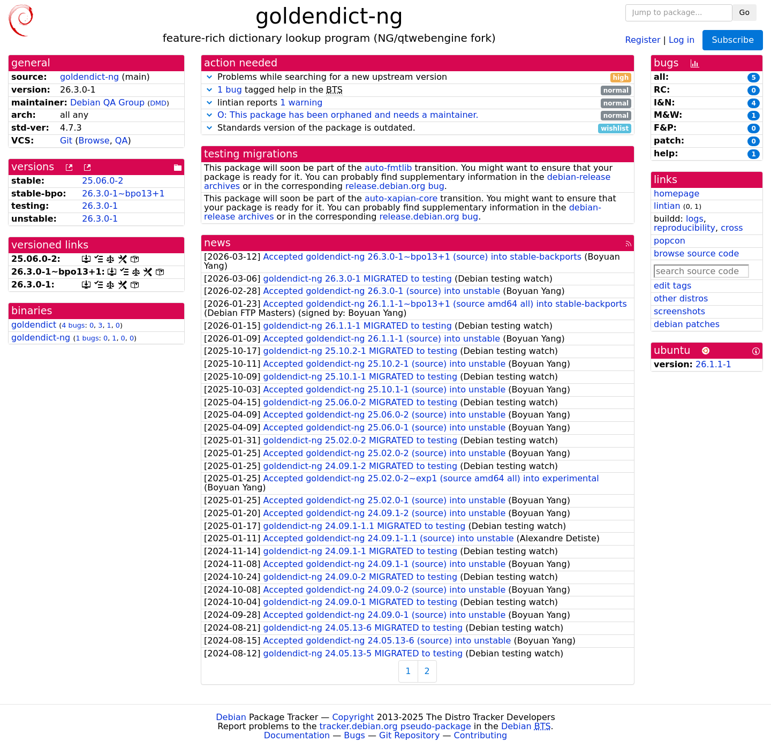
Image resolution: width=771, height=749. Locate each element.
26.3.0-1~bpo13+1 (123, 193)
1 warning (301, 102)
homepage (676, 193)
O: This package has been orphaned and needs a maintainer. (348, 115)
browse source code (696, 253)
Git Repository (409, 735)
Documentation (297, 735)
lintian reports (417, 103)
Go (744, 12)
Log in (681, 39)
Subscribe (733, 40)
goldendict (33, 325)
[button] (209, 77)
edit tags (672, 286)
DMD (158, 103)
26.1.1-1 (713, 364)
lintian (667, 206)
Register (643, 39)
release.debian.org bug (394, 186)
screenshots (679, 311)
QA (121, 140)
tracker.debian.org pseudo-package (395, 726)
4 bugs (73, 325)
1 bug (229, 90)
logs (695, 219)
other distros (681, 298)
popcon (669, 241)
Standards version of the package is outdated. (417, 128)
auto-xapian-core (401, 198)
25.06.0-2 (102, 181)
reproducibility (684, 228)
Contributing (481, 735)
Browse (93, 140)
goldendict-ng (89, 77)
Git (66, 140)
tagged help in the (417, 90)
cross (732, 228)
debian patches (687, 324)
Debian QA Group (107, 102)
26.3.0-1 (100, 206)
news (217, 243)
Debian (231, 717)
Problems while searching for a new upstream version (417, 77)
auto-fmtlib (388, 168)
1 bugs (87, 338)
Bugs (354, 735)
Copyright (353, 717)
